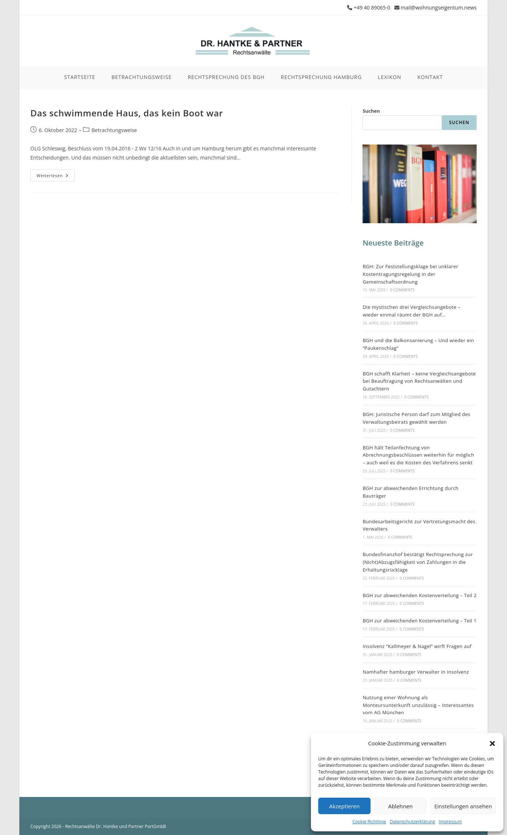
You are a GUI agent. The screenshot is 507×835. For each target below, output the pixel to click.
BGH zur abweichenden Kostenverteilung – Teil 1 (419, 620)
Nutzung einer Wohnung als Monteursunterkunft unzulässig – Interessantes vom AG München (418, 705)
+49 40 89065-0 (372, 7)
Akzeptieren (344, 806)
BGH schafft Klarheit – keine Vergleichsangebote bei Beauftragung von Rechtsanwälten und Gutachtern (419, 381)
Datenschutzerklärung (412, 822)
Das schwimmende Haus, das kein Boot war (126, 113)
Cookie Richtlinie (369, 822)
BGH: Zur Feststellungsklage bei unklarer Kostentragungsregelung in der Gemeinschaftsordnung (410, 274)
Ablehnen (400, 806)
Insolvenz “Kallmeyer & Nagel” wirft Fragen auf (417, 646)
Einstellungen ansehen (463, 806)
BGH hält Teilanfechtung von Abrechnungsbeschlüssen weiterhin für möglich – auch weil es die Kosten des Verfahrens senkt (418, 455)
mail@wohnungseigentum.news (439, 7)
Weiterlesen (56, 176)
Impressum (450, 822)
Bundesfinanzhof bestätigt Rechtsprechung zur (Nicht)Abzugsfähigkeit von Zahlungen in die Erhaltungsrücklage (418, 562)
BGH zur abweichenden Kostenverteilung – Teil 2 (419, 595)
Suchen (371, 111)
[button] (492, 743)
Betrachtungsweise (114, 130)
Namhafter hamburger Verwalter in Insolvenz (416, 672)
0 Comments (402, 289)
